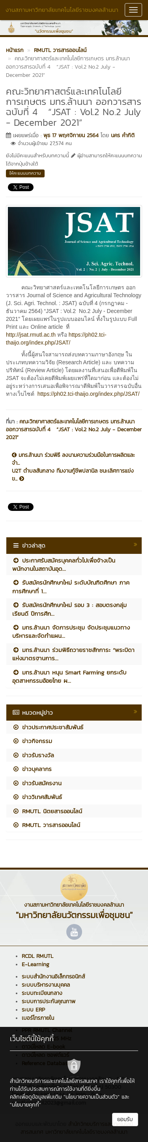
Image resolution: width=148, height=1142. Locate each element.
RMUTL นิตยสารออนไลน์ (47, 811)
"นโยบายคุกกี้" (25, 1105)
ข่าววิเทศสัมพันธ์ (37, 796)
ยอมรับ (125, 1119)
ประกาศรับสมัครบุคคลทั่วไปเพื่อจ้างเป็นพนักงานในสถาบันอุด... (63, 564)
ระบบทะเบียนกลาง (42, 993)
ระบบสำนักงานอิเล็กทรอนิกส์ (53, 976)
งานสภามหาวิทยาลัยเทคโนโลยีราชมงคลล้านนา (62, 9)
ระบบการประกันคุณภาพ (48, 1001)
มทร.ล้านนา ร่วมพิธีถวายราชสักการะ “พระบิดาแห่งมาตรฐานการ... (73, 654)
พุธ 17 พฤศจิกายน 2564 (71, 135)
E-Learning (35, 964)
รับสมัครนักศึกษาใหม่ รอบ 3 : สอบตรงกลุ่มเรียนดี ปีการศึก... (69, 609)
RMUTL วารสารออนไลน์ (46, 824)
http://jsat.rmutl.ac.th (31, 335)
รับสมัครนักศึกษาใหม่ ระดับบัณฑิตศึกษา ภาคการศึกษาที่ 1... (70, 586)
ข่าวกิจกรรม (32, 740)
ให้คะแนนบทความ (25, 173)
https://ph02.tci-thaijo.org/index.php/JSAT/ (88, 394)
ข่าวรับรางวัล (33, 755)
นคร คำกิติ (123, 135)
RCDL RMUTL (37, 956)
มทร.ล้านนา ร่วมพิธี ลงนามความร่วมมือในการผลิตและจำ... (73, 459)
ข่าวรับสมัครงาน (37, 783)
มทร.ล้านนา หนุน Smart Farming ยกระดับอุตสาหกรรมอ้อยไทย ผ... (69, 676)
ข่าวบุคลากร (32, 768)
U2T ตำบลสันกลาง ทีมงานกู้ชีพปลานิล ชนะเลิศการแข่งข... (73, 475)
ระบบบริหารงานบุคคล (46, 985)
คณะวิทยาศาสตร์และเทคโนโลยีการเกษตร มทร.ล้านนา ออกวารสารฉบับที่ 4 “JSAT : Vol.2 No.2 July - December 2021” (74, 429)
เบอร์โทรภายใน (38, 1018)
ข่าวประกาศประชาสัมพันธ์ (47, 727)
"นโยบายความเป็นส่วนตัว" (92, 1097)
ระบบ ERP (33, 1010)
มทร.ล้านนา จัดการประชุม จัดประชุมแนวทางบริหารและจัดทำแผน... (71, 631)
